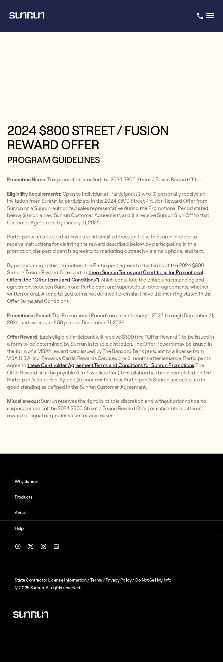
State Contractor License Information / (52, 580)
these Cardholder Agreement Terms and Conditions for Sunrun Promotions (110, 365)
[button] (111, 481)
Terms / (98, 580)
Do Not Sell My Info (153, 580)
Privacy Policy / (120, 580)
